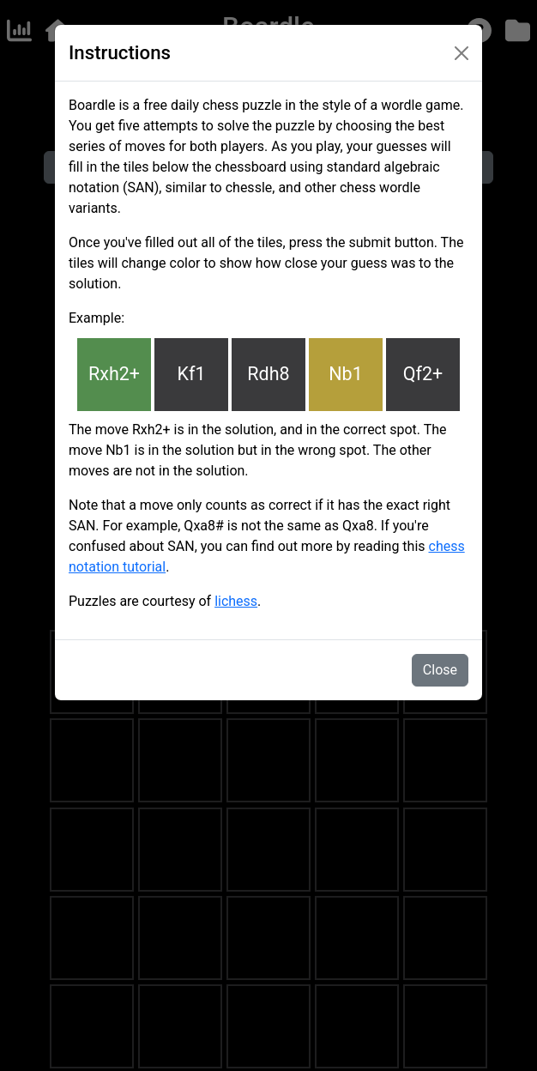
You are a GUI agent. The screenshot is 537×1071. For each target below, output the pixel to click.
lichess (235, 601)
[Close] (461, 53)
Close (440, 670)
